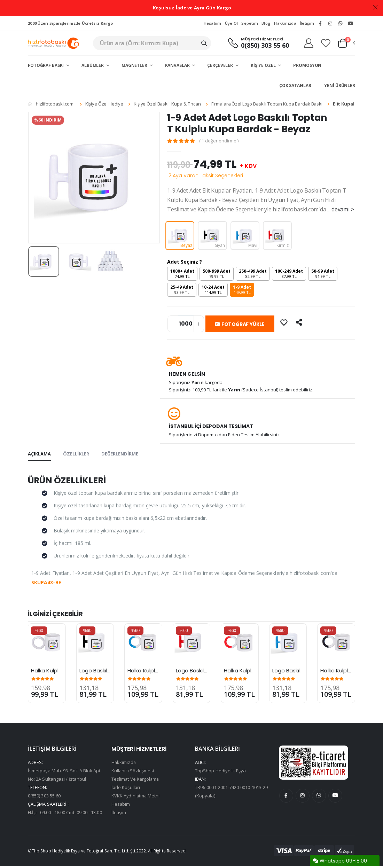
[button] (346, 43)
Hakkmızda (285, 23)
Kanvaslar (178, 65)
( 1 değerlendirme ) (219, 141)
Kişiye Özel (264, 65)
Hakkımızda (123, 762)
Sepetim (249, 23)
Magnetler (135, 65)
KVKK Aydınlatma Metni (136, 796)
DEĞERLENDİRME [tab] (119, 454)
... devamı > (340, 209)
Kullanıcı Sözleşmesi (132, 770)
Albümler (93, 65)
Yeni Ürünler (339, 85)
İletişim (307, 23)
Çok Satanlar (295, 85)
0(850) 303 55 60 (265, 45)
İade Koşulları (126, 787)
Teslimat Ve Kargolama (135, 779)
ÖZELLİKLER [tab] (76, 454)
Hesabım (212, 23)
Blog (266, 23)
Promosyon (307, 65)
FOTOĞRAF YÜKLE (240, 324)
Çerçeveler (220, 65)
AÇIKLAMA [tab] (39, 454)
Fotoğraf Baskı (46, 65)
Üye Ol (231, 23)
